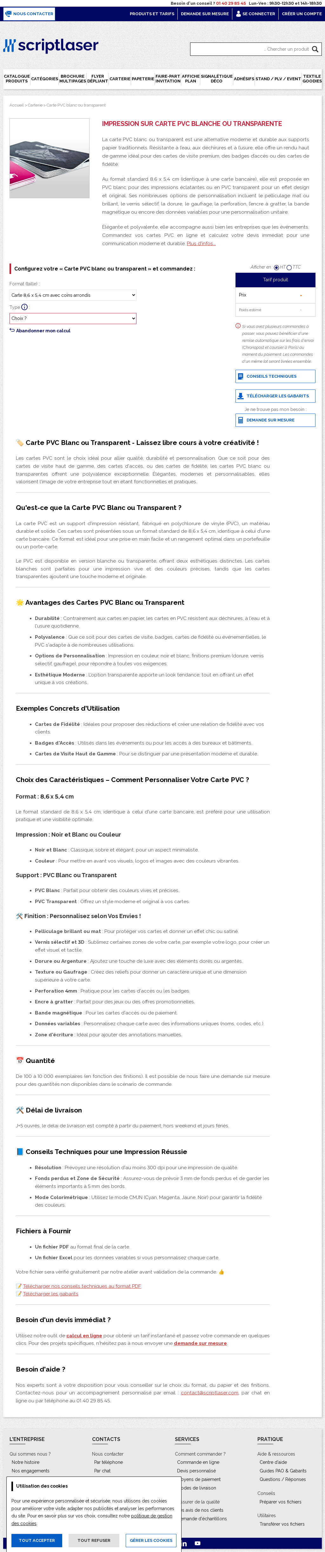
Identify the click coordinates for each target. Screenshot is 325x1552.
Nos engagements (31, 1470)
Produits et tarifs (152, 13)
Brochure (72, 78)
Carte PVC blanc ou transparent (76, 105)
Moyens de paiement (199, 1479)
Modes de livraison (196, 1487)
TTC (294, 267)
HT (280, 267)
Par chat (102, 1470)
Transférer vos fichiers (282, 1524)
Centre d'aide (273, 1462)
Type (15, 307)
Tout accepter (37, 1540)
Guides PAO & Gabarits (283, 1470)
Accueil (17, 105)
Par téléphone (108, 1462)
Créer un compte (302, 13)
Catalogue (17, 78)
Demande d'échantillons (202, 1518)
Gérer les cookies (151, 1540)
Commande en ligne (198, 1462)
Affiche (191, 78)
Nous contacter (29, 14)
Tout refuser (93, 1540)
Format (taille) (23, 283)
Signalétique (217, 78)
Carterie (35, 105)
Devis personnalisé (196, 1470)
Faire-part (168, 78)
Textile (312, 78)
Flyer (97, 78)
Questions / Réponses (283, 1479)
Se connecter (255, 14)
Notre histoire (25, 1462)
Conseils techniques (266, 376)
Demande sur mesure (205, 13)
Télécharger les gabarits (273, 396)
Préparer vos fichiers (281, 1501)
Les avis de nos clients (200, 1510)
